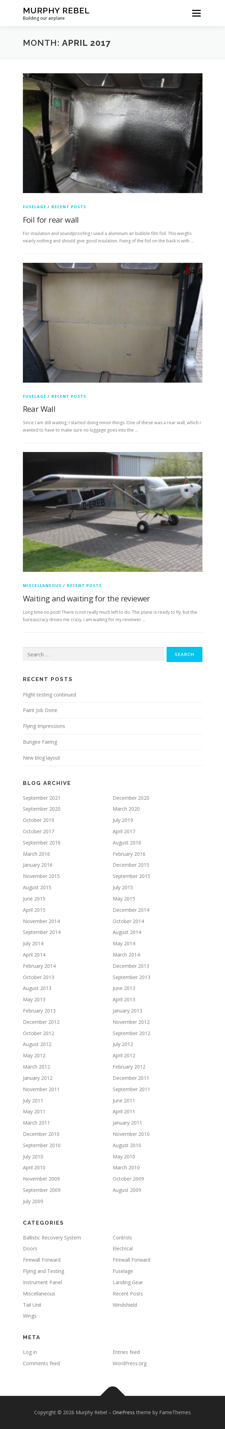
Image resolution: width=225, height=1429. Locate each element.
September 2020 (42, 808)
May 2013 (34, 999)
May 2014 (124, 943)
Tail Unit (32, 1304)
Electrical (123, 1248)
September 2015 (131, 876)
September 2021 (42, 797)
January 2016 (37, 864)
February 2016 (129, 853)
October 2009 (128, 1178)
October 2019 (38, 820)
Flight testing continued (49, 694)
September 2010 (42, 1145)
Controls (122, 1237)
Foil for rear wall (51, 219)
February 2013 (39, 1010)
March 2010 (126, 1167)
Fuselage (34, 206)
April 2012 (124, 1055)
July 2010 (33, 1156)
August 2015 (37, 887)
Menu (196, 13)
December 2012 (41, 1022)
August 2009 (127, 1190)
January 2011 (127, 1122)
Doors (30, 1248)
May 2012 (34, 1055)
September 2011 (131, 1089)
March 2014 (126, 954)
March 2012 (36, 1066)
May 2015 (124, 898)
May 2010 (124, 1156)
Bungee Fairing (40, 741)
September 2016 (42, 842)
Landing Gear (128, 1282)
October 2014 (128, 921)
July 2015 (123, 887)
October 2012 (38, 1033)
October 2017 (38, 831)
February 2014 (39, 966)
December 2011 (131, 1078)
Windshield (125, 1304)
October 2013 (38, 977)
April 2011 (124, 1111)
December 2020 (131, 797)
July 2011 (33, 1100)
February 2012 (129, 1066)
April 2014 (34, 954)
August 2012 (37, 1044)
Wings (30, 1315)
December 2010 (41, 1134)
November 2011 (41, 1089)
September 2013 (131, 977)
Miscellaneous (42, 585)
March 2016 (36, 853)
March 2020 (126, 808)
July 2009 (33, 1201)
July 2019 (123, 820)
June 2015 (34, 898)
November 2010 (131, 1134)
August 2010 (127, 1145)
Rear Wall (39, 408)
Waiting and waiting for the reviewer (86, 598)
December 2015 (131, 864)
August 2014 (127, 932)
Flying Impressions (44, 726)
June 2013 (124, 988)
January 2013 (127, 1010)
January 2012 (37, 1078)
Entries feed (126, 1352)
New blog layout (41, 757)
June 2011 (124, 1100)
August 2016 (127, 842)
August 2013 (37, 988)
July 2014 (33, 943)
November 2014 (41, 921)
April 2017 (124, 831)
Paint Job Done (40, 710)
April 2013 (124, 999)
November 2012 (131, 1022)
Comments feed (41, 1363)
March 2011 (36, 1122)
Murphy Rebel (56, 10)
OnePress (124, 1412)
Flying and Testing (43, 1271)
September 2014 (42, 932)
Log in (30, 1352)
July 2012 (123, 1044)
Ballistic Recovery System (52, 1237)
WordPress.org (129, 1363)
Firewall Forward (42, 1259)
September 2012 (131, 1033)
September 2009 (42, 1190)
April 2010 (34, 1167)
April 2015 (34, 910)
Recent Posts (68, 206)
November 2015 (41, 876)
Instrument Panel (42, 1282)
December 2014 (131, 910)
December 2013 (131, 966)
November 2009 (41, 1178)
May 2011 (34, 1111)
